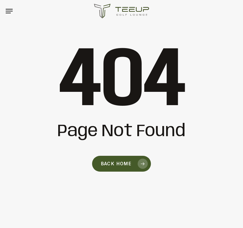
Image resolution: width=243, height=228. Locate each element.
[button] (9, 11)
